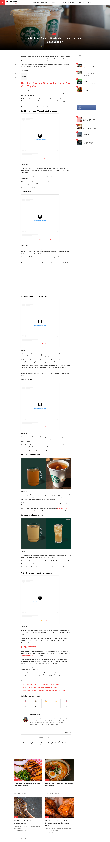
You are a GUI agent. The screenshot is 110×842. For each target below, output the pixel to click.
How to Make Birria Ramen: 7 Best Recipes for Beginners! (59, 784)
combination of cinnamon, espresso (59, 182)
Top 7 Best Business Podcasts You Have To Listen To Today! (89, 127)
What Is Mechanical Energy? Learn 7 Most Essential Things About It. (41, 684)
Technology (71, 2)
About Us (88, 2)
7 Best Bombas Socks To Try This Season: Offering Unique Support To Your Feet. (44, 690)
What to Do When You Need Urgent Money (89, 74)
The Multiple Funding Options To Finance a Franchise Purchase (89, 67)
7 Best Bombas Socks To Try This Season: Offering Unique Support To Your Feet (33, 743)
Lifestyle (54, 2)
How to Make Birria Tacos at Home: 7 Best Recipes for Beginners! (27, 784)
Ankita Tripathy (18, 793)
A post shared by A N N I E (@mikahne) (40, 343)
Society (62, 2)
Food (54, 34)
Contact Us (81, 2)
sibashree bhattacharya (48, 45)
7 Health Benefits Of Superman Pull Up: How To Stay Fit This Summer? (89, 135)
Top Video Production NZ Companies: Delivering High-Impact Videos (89, 82)
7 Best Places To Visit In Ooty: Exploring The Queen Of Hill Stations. (41, 687)
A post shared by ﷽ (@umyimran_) (40, 239)
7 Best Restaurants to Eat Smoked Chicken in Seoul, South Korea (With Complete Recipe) (58, 823)
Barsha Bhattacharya (51, 832)
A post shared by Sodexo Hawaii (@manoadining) (40, 158)
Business (35, 2)
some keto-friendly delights (28, 655)
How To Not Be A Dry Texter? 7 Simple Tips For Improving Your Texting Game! (89, 120)
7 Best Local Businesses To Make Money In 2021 (89, 143)
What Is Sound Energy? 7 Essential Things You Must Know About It (57, 742)
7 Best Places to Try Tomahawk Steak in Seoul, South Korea (26, 822)
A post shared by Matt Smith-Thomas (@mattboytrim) (40, 426)
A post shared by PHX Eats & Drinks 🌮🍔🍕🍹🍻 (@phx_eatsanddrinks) (40, 620)
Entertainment (45, 2)
